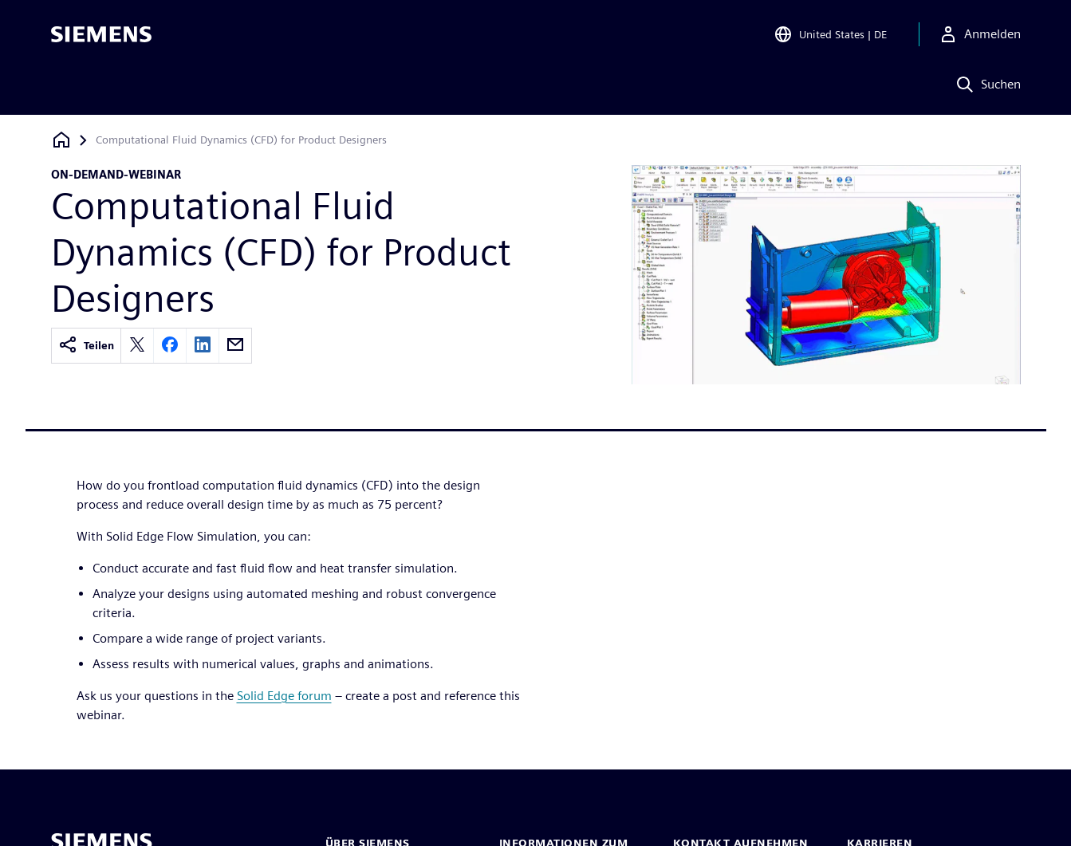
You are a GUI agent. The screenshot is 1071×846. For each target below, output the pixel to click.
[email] (235, 346)
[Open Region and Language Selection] (830, 35)
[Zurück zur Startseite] (61, 140)
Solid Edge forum (284, 695)
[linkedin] (203, 346)
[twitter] (137, 346)
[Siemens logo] (101, 35)
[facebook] (170, 346)
